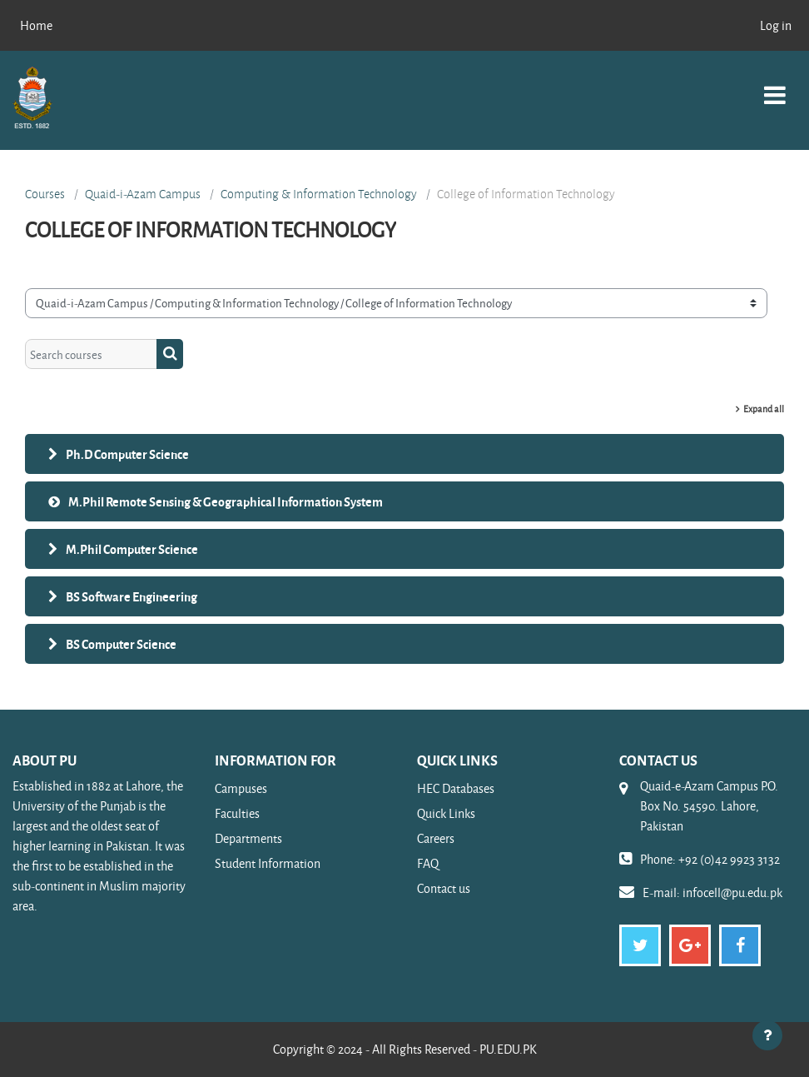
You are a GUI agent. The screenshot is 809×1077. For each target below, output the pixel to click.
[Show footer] (767, 1035)
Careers (435, 838)
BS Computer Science (121, 644)
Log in (776, 25)
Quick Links (446, 813)
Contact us (443, 888)
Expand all (763, 408)
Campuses (241, 788)
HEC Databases (455, 788)
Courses (45, 194)
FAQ (428, 863)
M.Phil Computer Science (132, 549)
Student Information (267, 863)
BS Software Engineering (131, 596)
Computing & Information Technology (319, 194)
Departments (248, 838)
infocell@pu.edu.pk (732, 892)
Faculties (237, 813)
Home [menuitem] (36, 25)
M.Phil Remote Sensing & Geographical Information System (225, 501)
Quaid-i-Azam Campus (143, 194)
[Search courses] (91, 354)
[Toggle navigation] (775, 86)
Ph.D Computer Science (127, 454)
